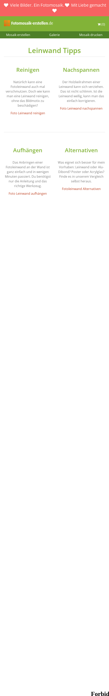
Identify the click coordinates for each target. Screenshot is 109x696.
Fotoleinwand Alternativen (81, 189)
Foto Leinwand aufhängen (28, 193)
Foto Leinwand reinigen (28, 113)
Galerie (54, 35)
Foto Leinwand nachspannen (81, 108)
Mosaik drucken (91, 35)
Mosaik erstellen (18, 35)
